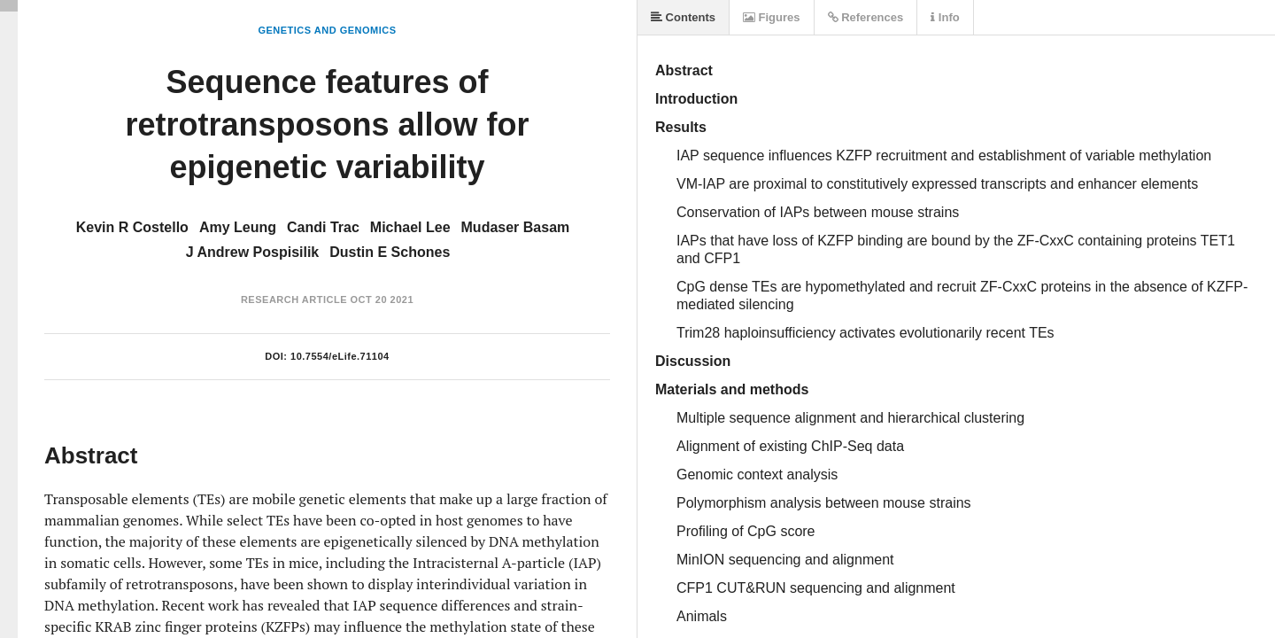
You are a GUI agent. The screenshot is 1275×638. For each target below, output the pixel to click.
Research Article (294, 299)
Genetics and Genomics (327, 30)
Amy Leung (237, 227)
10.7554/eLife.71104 (340, 356)
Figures (771, 17)
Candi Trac (323, 227)
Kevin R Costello (132, 227)
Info (945, 17)
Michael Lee (410, 227)
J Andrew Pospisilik (253, 252)
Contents (683, 17)
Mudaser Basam (515, 227)
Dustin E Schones (389, 252)
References (866, 17)
